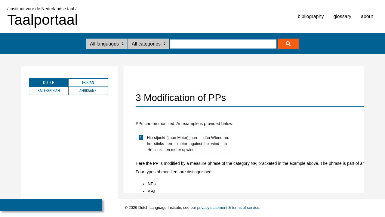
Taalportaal (42, 20)
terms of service (245, 207)
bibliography (311, 16)
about (367, 16)
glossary (342, 16)
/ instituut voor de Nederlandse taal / (41, 8)
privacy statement (212, 207)
